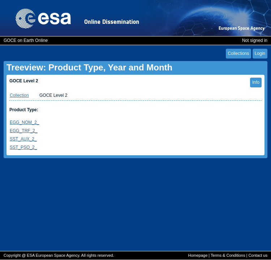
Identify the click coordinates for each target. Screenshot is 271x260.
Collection (19, 95)
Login (260, 53)
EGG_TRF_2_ (24, 130)
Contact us (257, 255)
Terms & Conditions (228, 255)
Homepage (197, 255)
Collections (238, 53)
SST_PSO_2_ (23, 147)
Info (255, 82)
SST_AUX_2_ (23, 139)
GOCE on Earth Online (26, 40)
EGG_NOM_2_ (24, 122)
